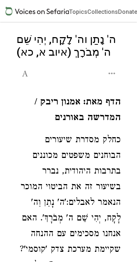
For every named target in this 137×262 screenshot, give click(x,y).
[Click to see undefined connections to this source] (68, 111)
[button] (26, 73)
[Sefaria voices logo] (37, 11)
